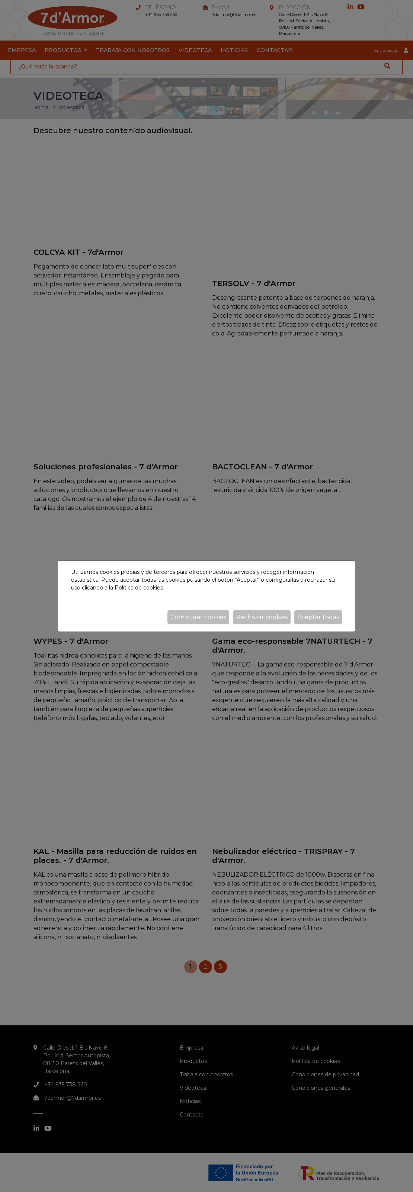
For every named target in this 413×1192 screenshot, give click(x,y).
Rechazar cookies (262, 617)
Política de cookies (139, 587)
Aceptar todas (318, 617)
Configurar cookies (198, 617)
